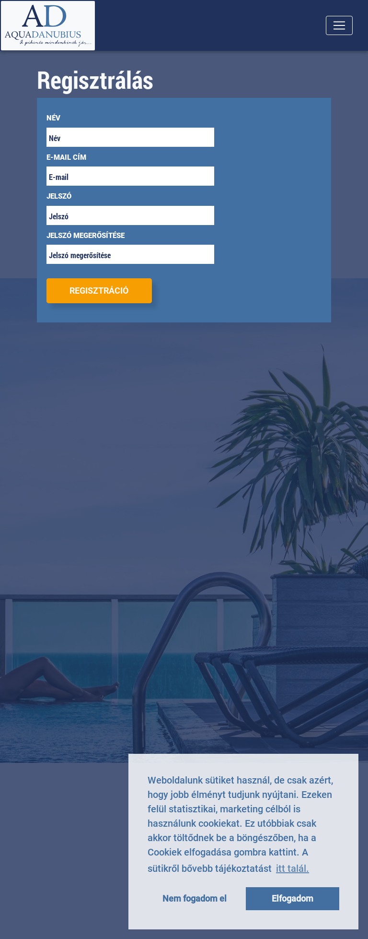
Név (53, 118)
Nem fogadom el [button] (194, 898)
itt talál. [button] (292, 868)
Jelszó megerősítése (85, 235)
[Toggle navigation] (339, 25)
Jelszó (58, 196)
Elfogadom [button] (292, 898)
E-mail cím (66, 157)
